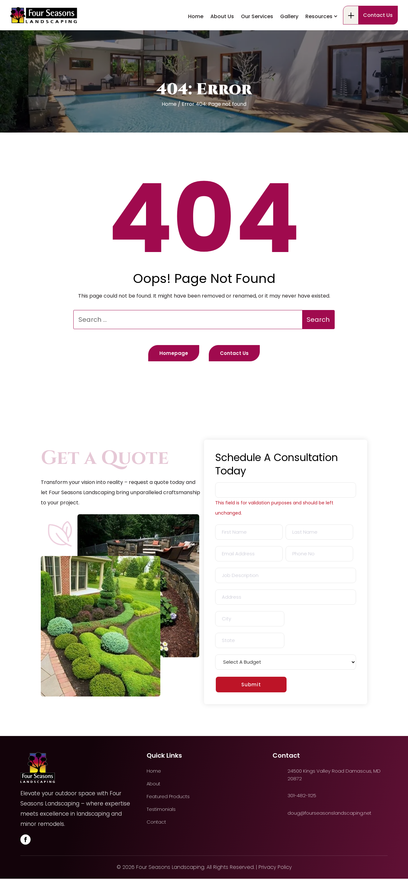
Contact (156, 823)
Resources (318, 40)
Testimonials (161, 810)
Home (195, 40)
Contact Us (378, 39)
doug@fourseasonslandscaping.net (329, 814)
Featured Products (168, 797)
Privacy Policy (275, 868)
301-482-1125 (42, 12)
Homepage (168, 353)
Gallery (289, 40)
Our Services (257, 40)
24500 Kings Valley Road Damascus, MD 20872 (136, 12)
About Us (222, 40)
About (153, 785)
